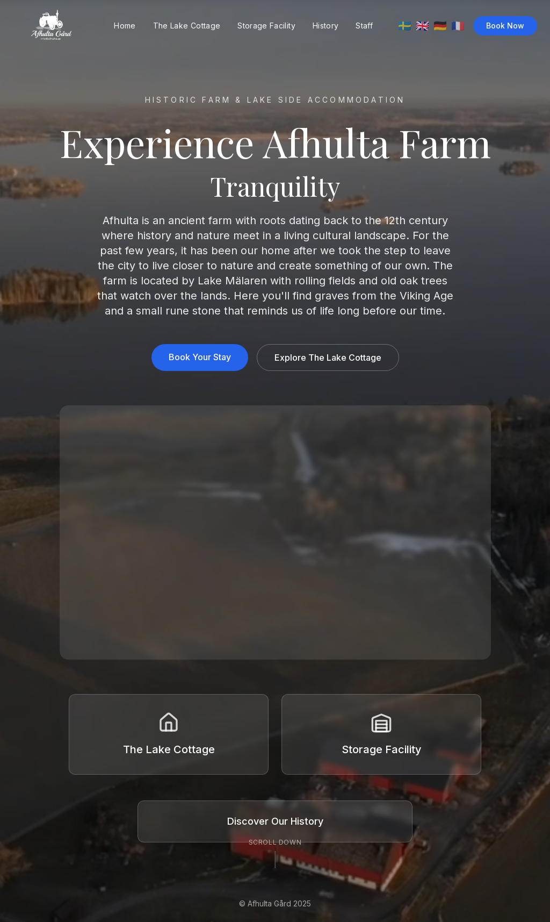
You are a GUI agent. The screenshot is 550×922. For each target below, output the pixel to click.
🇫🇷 (458, 25)
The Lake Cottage (187, 25)
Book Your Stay (200, 357)
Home (124, 25)
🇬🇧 (422, 25)
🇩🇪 (440, 25)
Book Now (505, 25)
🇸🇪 (404, 25)
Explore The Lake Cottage (327, 357)
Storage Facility (266, 25)
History (325, 25)
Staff (364, 25)
